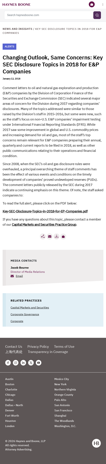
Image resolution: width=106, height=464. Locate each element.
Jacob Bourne (20, 267)
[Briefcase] (92, 4)
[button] (63, 236)
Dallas (9, 400)
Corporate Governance (25, 314)
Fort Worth (12, 415)
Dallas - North (14, 405)
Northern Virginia (65, 389)
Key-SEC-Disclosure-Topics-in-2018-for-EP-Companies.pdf (45, 211)
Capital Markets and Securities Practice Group (44, 224)
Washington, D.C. (65, 426)
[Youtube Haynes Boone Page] (38, 363)
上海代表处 (14, 351)
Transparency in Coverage (48, 351)
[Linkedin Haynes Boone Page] (23, 363)
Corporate (17, 321)
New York (60, 384)
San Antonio (62, 405)
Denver (9, 410)
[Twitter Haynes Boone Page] (31, 363)
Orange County (63, 394)
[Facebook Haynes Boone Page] (8, 363)
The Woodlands (64, 421)
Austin (9, 379)
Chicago (10, 394)
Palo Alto (60, 400)
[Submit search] (97, 15)
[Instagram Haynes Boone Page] (15, 363)
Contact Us (13, 346)
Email (19, 276)
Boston (9, 384)
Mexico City (61, 379)
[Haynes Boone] (16, 4)
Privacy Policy (38, 346)
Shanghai (60, 415)
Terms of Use (64, 346)
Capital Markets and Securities (30, 307)
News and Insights (17, 29)
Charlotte (11, 389)
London (9, 426)
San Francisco (63, 410)
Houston (10, 421)
